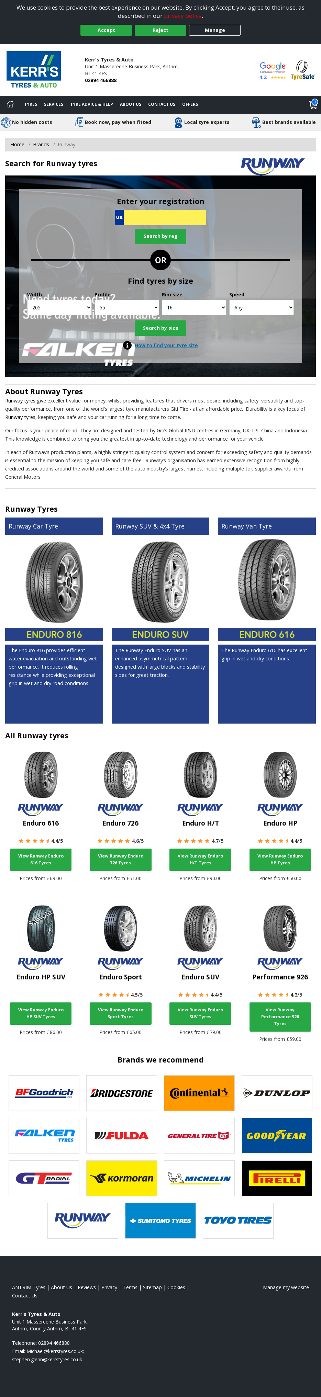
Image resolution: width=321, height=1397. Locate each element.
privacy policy (183, 16)
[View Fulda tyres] (121, 1136)
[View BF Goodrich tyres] (44, 1093)
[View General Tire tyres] (199, 1136)
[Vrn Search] (160, 217)
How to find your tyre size (166, 345)
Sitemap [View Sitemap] (152, 1287)
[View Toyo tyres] (238, 1221)
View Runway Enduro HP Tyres (280, 859)
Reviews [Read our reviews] (87, 1287)
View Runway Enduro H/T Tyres (200, 859)
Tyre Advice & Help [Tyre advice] (91, 104)
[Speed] (261, 307)
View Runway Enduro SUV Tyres (200, 1013)
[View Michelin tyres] (199, 1178)
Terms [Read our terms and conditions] (130, 1287)
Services (53, 104)
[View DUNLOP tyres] (277, 1093)
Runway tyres (20, 400)
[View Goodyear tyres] (277, 1136)
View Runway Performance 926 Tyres (280, 1016)
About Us (130, 104)
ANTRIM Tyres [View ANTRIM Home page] (28, 1287)
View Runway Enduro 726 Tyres (120, 859)
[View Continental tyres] (199, 1093)
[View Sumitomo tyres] (160, 1221)
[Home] (10, 105)
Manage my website (286, 1287)
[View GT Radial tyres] (44, 1178)
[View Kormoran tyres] (121, 1178)
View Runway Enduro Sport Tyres (120, 1013)
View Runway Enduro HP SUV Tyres (41, 1013)
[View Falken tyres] (44, 1136)
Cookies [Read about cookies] (176, 1287)
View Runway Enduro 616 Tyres (41, 859)
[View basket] (313, 105)
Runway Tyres (56, 391)
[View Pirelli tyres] (277, 1178)
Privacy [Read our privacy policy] (109, 1287)
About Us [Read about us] (61, 1287)
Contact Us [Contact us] (161, 104)
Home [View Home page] (17, 144)
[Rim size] (194, 307)
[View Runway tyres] (82, 1221)
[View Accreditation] (303, 69)
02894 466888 (101, 80)
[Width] (59, 307)
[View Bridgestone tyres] (121, 1093)
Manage (215, 30)
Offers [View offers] (190, 104)
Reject (160, 30)
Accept (106, 30)
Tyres (30, 104)
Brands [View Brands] (41, 144)
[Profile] (127, 307)
